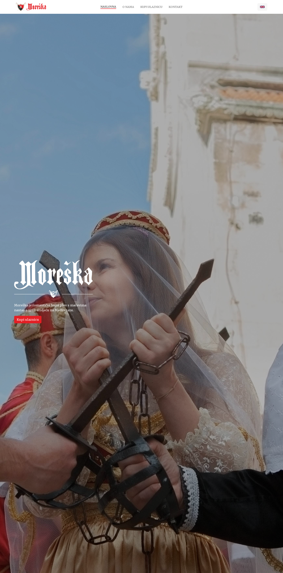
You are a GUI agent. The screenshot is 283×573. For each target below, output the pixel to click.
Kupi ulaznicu (151, 7)
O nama (128, 7)
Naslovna (108, 6)
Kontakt (176, 7)
